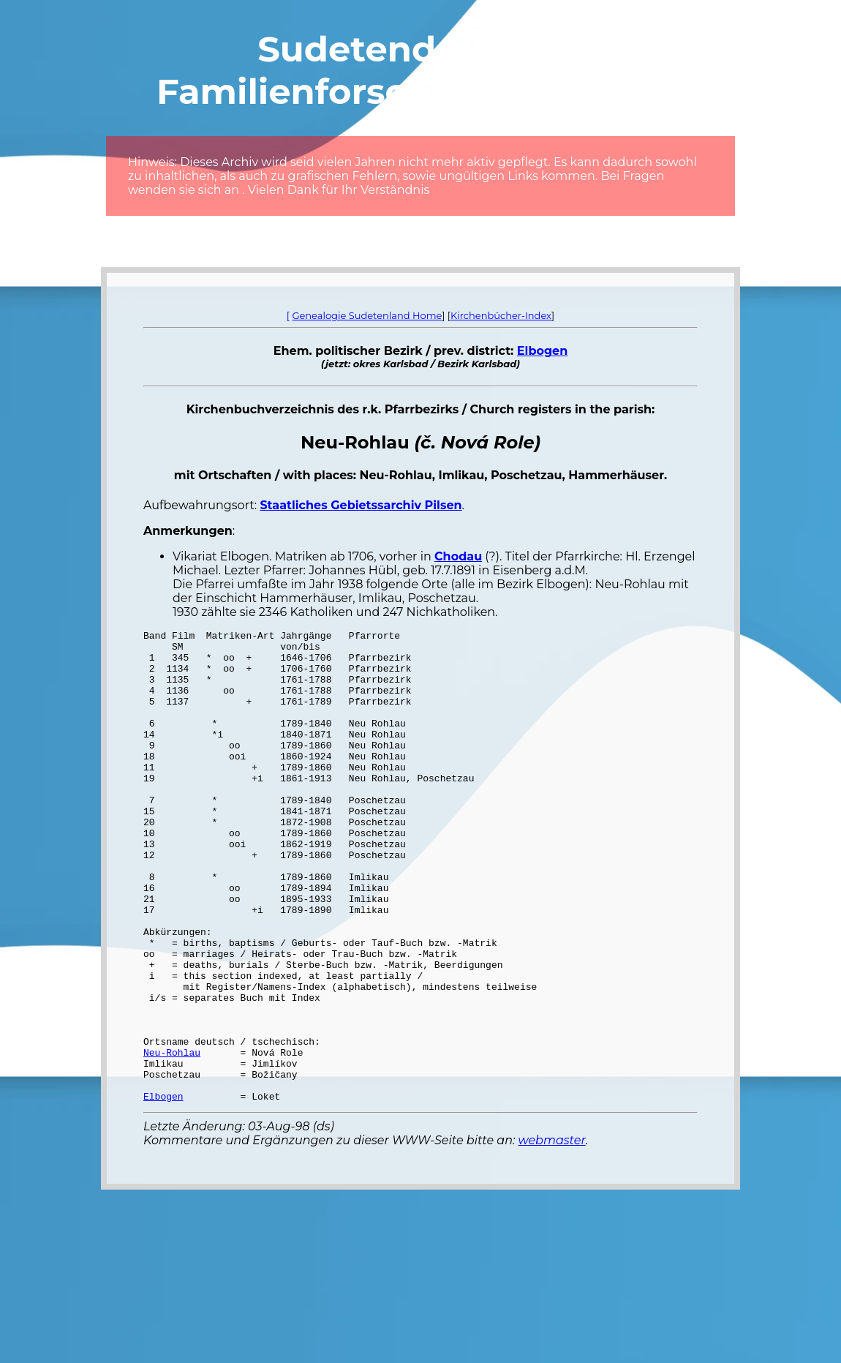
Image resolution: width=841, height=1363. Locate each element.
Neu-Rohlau (171, 1137)
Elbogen (542, 351)
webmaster (552, 1235)
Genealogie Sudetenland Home (367, 315)
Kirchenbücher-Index (500, 315)
